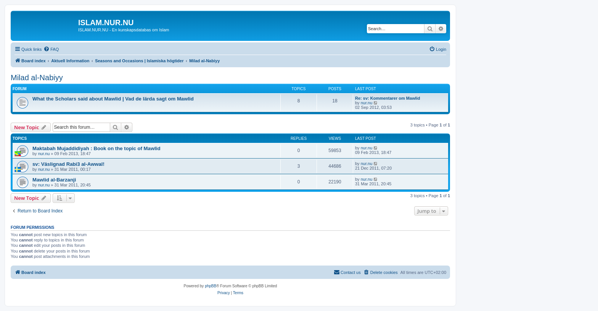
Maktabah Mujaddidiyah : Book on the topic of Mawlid (96, 148)
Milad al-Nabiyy (37, 77)
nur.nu (367, 102)
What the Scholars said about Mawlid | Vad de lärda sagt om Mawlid (113, 99)
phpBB (210, 286)
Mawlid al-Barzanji (54, 180)
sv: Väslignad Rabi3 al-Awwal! (68, 164)
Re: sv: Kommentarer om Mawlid (387, 98)
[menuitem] (51, 49)
